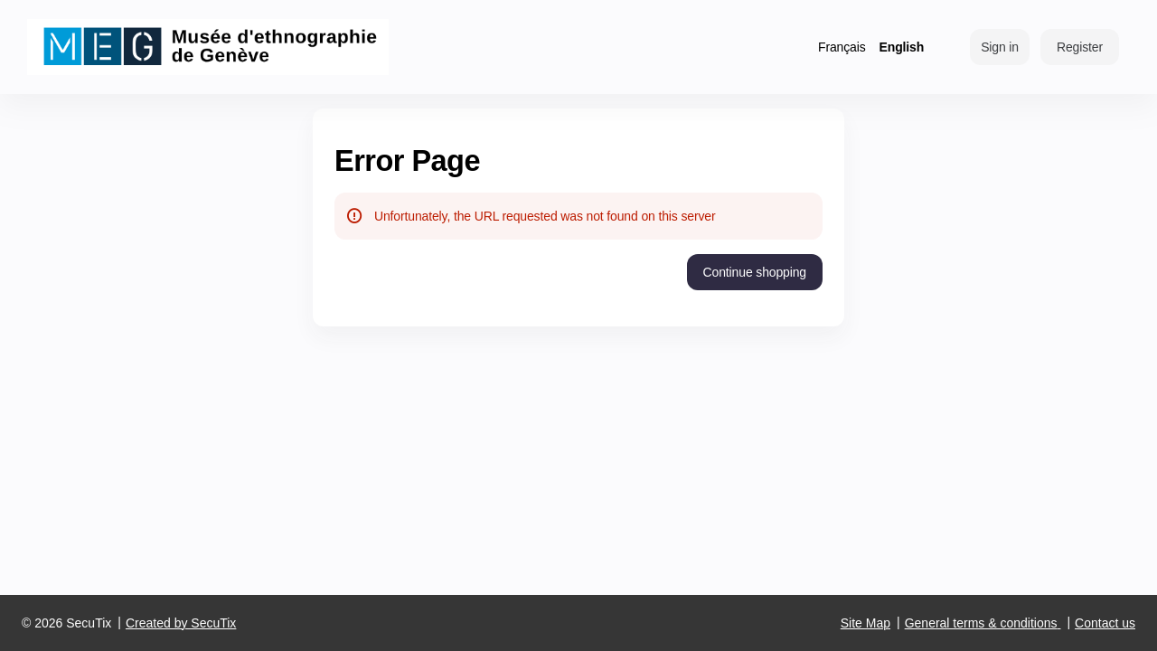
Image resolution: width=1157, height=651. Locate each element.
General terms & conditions (981, 623)
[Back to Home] (208, 47)
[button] (755, 272)
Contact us (1105, 623)
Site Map (865, 623)
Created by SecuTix (181, 623)
